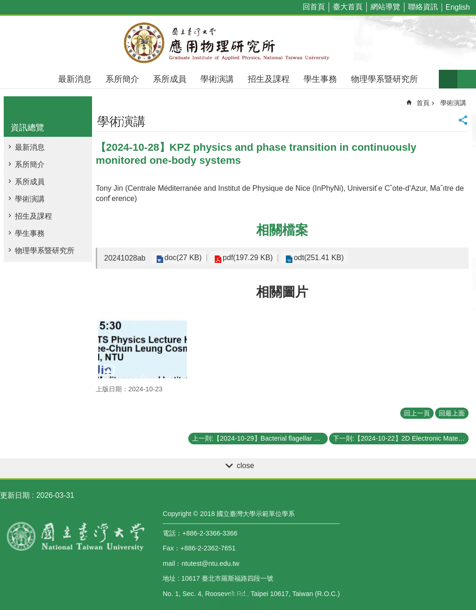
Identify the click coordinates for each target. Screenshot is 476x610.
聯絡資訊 (423, 7)
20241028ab (124, 258)
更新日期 (15, 495)
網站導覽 (385, 7)
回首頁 (314, 7)
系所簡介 (122, 79)
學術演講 (217, 79)
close (245, 465)
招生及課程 (269, 79)
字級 (448, 79)
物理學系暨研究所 (384, 79)
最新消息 (75, 79)
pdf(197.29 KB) (244, 257)
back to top (238, 600)
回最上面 (452, 413)
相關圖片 (282, 292)
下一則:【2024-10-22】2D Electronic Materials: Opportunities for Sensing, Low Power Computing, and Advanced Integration (401, 438)
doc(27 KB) (181, 257)
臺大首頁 (348, 7)
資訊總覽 (27, 127)
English (458, 7)
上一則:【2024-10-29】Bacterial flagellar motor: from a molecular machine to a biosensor (260, 438)
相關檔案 (282, 230)
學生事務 (320, 79)
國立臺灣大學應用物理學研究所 (238, 43)
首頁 (423, 103)
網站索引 (466, 79)
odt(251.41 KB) (312, 257)
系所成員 (169, 79)
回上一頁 (417, 413)
